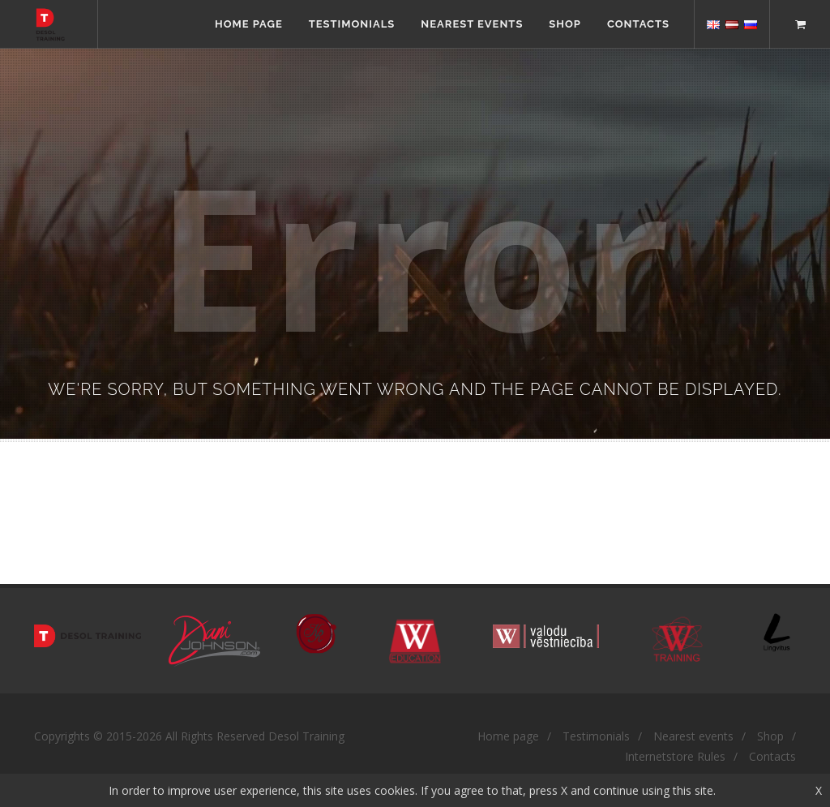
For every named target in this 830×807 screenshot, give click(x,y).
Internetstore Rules (675, 756)
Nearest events (472, 24)
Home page (249, 24)
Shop (565, 24)
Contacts (638, 24)
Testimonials (352, 24)
